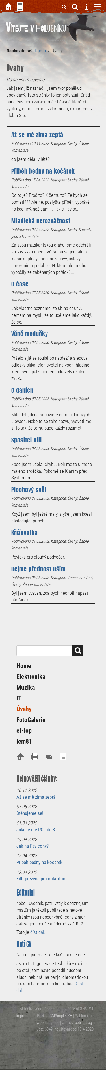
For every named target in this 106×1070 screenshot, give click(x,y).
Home (23, 665)
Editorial (26, 892)
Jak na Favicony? (32, 846)
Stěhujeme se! (29, 813)
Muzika (25, 687)
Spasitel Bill (26, 440)
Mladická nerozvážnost (40, 221)
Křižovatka (24, 532)
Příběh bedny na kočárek (43, 171)
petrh (79, 1022)
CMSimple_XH (60, 1015)
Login (90, 1022)
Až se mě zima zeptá (37, 135)
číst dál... (38, 932)
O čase (20, 284)
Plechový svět (29, 490)
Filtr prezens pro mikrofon (40, 878)
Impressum (25, 1015)
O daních (22, 390)
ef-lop (24, 730)
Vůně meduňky (29, 334)
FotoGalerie (31, 719)
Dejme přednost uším (38, 569)
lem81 (24, 741)
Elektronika (30, 676)
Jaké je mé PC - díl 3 (35, 829)
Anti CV (24, 944)
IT (18, 698)
